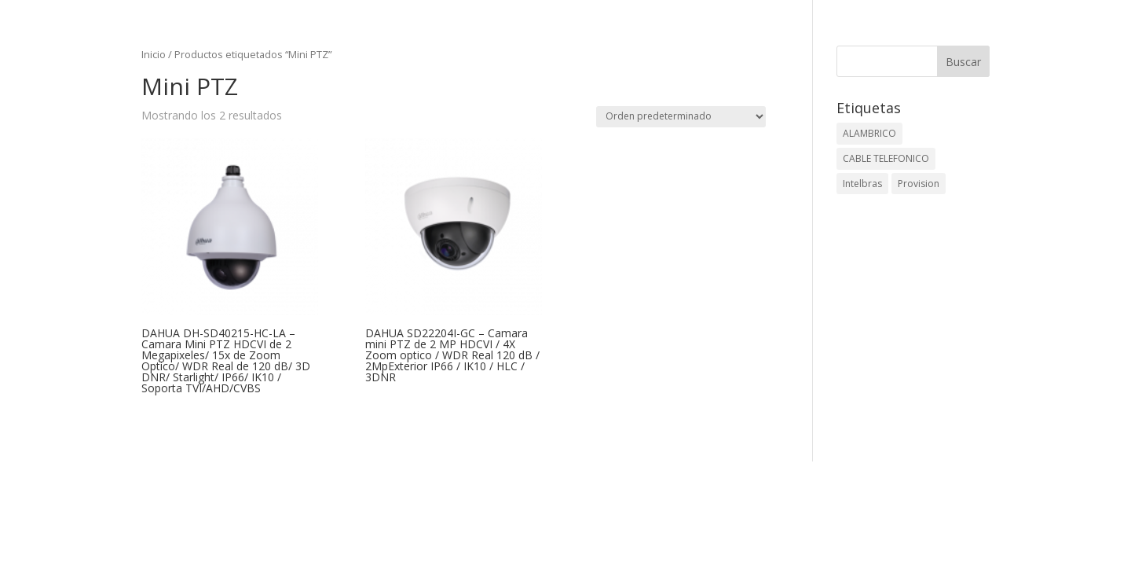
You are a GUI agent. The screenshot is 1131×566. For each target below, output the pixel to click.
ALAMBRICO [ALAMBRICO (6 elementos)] (869, 133)
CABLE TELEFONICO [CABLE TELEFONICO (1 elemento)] (886, 158)
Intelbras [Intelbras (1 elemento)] (862, 183)
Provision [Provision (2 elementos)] (918, 183)
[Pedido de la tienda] (681, 116)
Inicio (153, 54)
